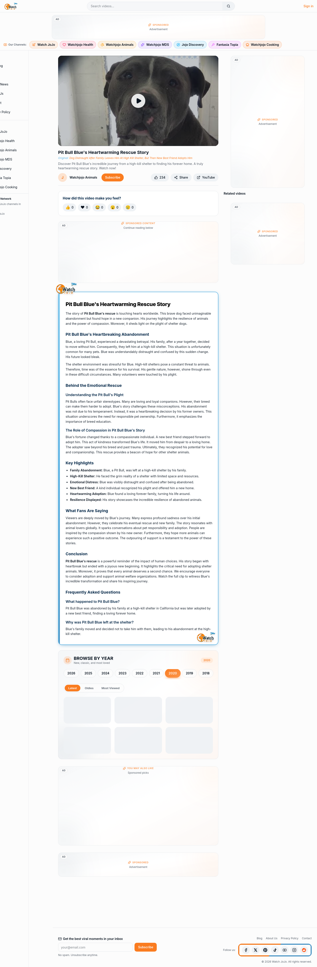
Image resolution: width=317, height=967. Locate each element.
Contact (15, 103)
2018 (206, 673)
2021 (156, 673)
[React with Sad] (129, 207)
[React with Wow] (114, 207)
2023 (123, 673)
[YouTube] (285, 950)
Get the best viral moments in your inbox (90, 939)
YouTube (206, 177)
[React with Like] (69, 207)
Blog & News (19, 84)
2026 (71, 673)
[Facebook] (246, 950)
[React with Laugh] (99, 207)
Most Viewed (112, 688)
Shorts (14, 75)
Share (181, 177)
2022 (139, 673)
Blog (259, 938)
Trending (16, 66)
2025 (88, 673)
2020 (173, 673)
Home (14, 56)
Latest (72, 688)
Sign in (308, 6)
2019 (189, 673)
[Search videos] (154, 6)
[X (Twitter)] (256, 950)
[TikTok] (275, 950)
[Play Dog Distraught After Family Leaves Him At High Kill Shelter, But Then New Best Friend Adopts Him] (138, 101)
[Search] (228, 6)
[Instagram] (294, 950)
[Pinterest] (265, 950)
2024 (105, 673)
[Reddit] (304, 950)
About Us (16, 93)
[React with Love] (84, 207)
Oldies (90, 688)
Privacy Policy (20, 112)
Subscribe (112, 177)
